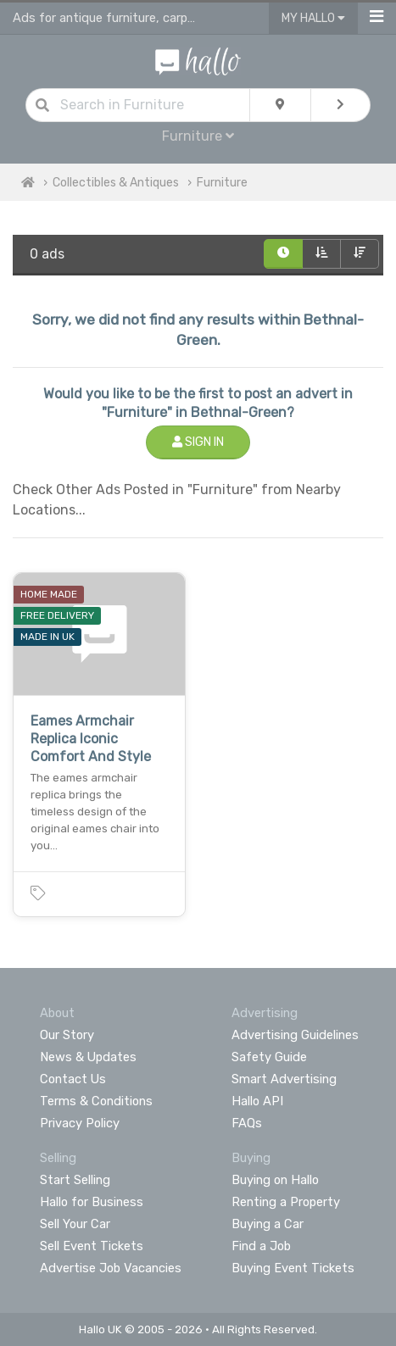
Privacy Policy (80, 1123)
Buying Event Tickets (292, 1268)
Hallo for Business (91, 1202)
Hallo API (257, 1101)
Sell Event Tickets (91, 1246)
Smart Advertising (284, 1079)
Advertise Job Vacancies (110, 1268)
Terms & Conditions (96, 1101)
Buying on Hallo (275, 1179)
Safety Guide (269, 1057)
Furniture (198, 136)
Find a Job (261, 1246)
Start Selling (75, 1179)
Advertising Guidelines (295, 1035)
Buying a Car (267, 1224)
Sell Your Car (75, 1224)
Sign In (198, 442)
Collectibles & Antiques (116, 182)
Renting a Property (285, 1202)
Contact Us (73, 1079)
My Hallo (313, 18)
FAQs (246, 1123)
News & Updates (88, 1057)
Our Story (67, 1035)
